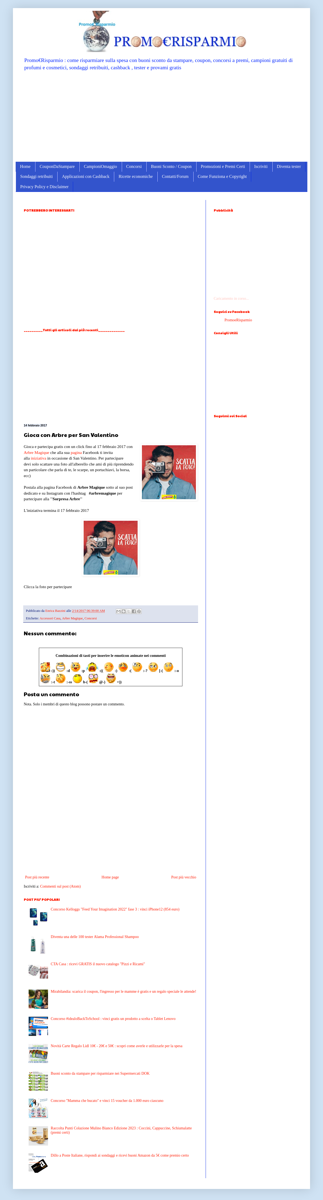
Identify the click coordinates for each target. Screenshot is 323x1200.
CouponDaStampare (57, 166)
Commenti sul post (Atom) (60, 886)
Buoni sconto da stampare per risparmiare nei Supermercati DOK (100, 1073)
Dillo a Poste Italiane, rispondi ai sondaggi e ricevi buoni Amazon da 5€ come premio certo (120, 1155)
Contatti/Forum (175, 176)
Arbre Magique (36, 452)
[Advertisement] (161, 116)
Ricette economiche (135, 176)
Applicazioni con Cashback (85, 176)
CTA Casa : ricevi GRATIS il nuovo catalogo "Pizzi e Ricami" (98, 964)
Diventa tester (289, 166)
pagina (76, 452)
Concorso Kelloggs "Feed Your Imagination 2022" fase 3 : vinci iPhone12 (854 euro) (115, 909)
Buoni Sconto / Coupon (171, 166)
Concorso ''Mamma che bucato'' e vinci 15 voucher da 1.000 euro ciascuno (107, 1101)
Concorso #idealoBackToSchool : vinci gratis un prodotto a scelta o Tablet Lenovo (113, 1019)
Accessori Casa (50, 618)
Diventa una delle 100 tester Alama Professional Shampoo (95, 937)
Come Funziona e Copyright (222, 176)
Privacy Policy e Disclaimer (44, 186)
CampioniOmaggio (100, 166)
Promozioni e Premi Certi (223, 166)
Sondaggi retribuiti (36, 176)
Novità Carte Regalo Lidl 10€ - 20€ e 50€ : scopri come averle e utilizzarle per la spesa (116, 1046)
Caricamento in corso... (231, 298)
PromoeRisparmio (238, 320)
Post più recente (37, 877)
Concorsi (134, 166)
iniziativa (38, 458)
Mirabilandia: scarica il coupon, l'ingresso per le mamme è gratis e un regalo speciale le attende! (123, 991)
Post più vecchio (183, 877)
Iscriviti (261, 166)
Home (25, 166)
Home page (110, 877)
